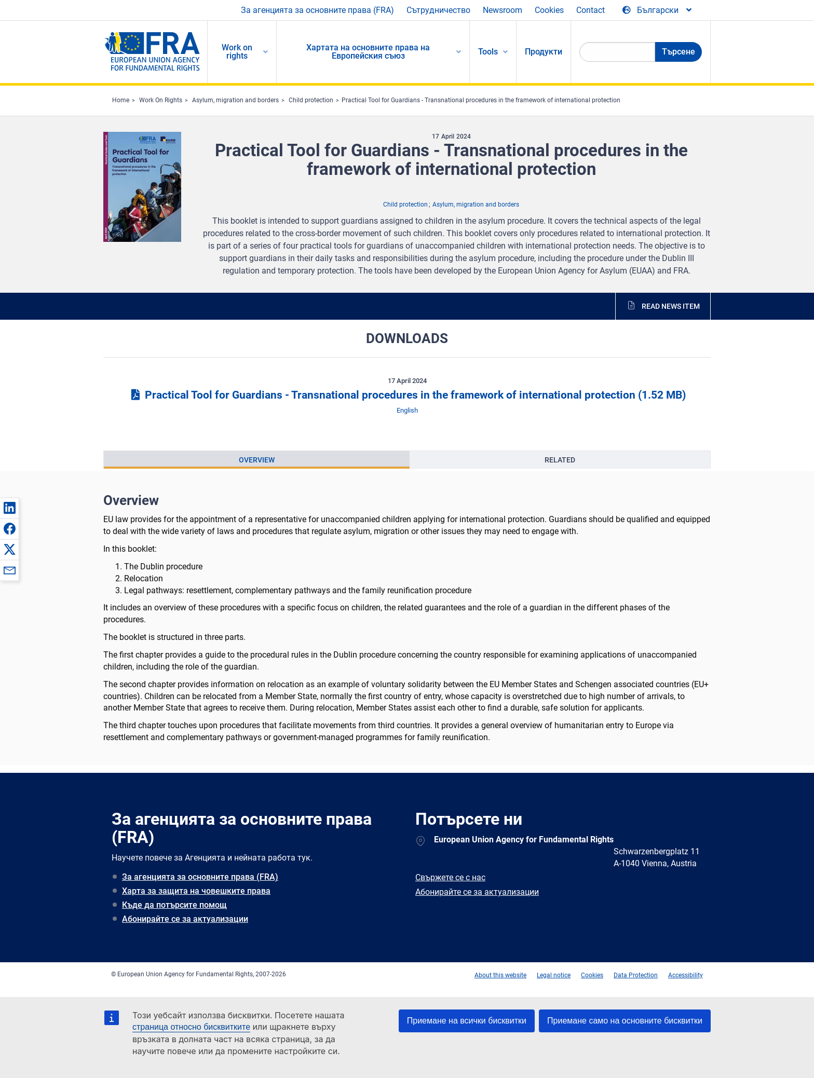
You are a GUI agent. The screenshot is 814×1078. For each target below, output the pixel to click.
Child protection (311, 100)
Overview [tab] (257, 460)
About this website (500, 975)
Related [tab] (560, 460)
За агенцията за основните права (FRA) (317, 10)
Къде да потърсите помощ (174, 905)
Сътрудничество (438, 10)
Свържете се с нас (450, 877)
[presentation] (257, 460)
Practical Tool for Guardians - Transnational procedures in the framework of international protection (481, 100)
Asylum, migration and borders (235, 100)
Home (120, 100)
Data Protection (636, 975)
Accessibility (685, 975)
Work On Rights (160, 100)
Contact (590, 10)
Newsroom (502, 10)
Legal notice (554, 975)
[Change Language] (657, 10)
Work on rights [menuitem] (237, 52)
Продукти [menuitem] (543, 52)
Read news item (671, 306)
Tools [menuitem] (488, 52)
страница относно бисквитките (191, 1026)
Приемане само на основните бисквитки (624, 1020)
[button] (9, 507)
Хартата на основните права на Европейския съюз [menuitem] (368, 52)
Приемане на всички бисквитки (466, 1020)
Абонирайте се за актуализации (185, 919)
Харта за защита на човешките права (196, 891)
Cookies (549, 10)
